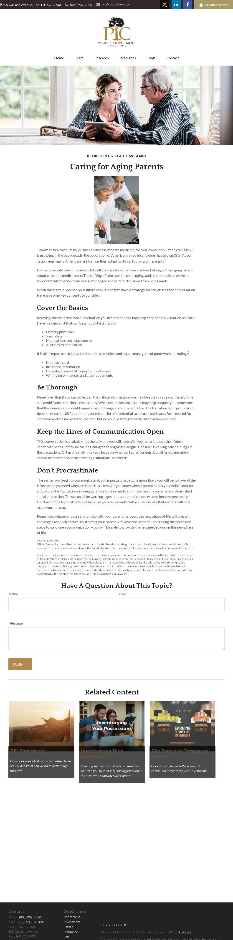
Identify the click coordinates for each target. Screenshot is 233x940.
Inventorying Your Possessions (101, 753)
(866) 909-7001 (34, 922)
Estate (68, 927)
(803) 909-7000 (78, 5)
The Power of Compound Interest (179, 753)
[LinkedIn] (176, 4)
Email (123, 594)
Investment (72, 922)
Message (15, 623)
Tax (66, 937)
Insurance (71, 932)
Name (13, 594)
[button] (59, 57)
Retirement (72, 917)
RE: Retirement (27, 751)
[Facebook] (187, 4)
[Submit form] (20, 664)
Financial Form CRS (116, 924)
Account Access (213, 5)
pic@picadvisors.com (113, 4)
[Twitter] (164, 4)
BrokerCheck (183, 931)
